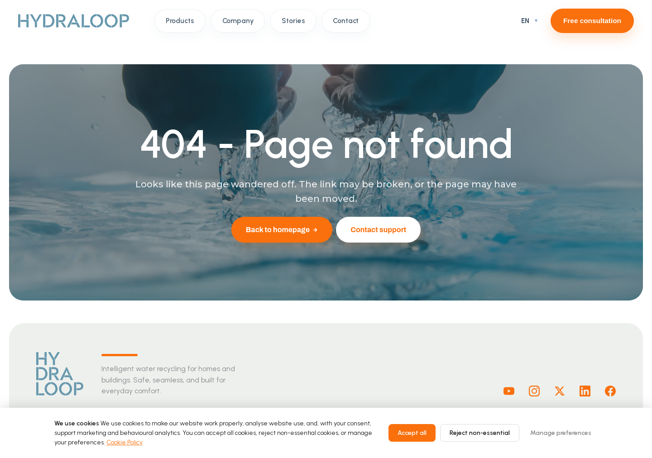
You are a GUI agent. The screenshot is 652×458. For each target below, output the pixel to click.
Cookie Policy (124, 442)
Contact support (378, 230)
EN (525, 21)
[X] (559, 391)
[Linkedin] (585, 391)
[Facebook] (610, 391)
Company (238, 20)
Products (180, 20)
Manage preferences (560, 433)
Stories (293, 20)
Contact (346, 20)
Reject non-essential (480, 433)
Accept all (412, 433)
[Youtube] (508, 391)
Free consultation (592, 20)
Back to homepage (282, 230)
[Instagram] (534, 391)
